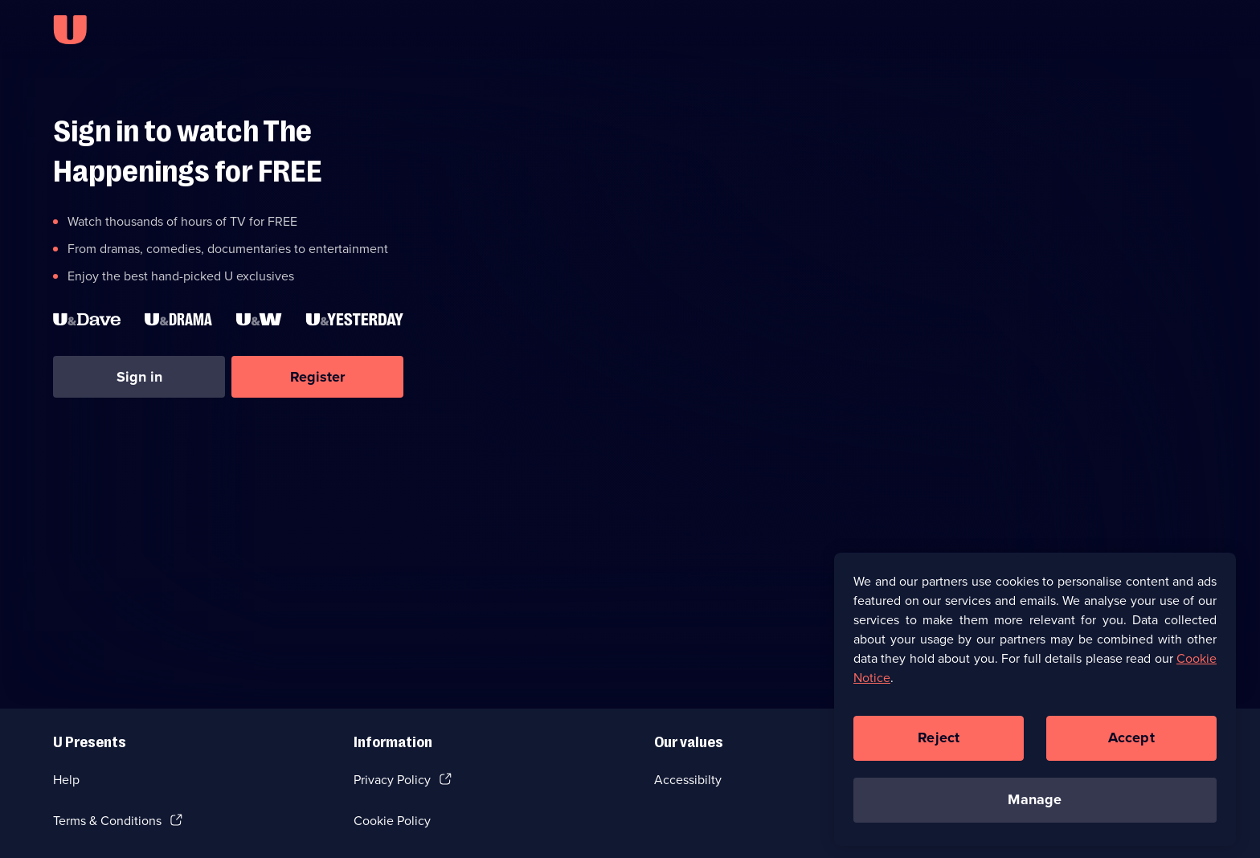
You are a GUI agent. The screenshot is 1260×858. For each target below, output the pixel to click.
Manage (1035, 804)
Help (66, 779)
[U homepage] (70, 30)
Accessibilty (688, 779)
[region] (1035, 703)
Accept (1131, 742)
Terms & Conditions (107, 820)
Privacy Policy (392, 779)
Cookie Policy (392, 820)
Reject (938, 742)
